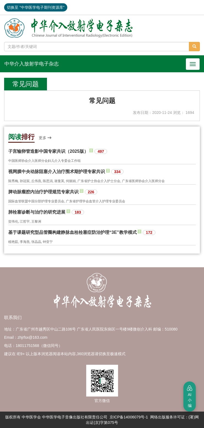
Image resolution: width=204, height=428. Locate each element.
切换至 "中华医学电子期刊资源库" (36, 7)
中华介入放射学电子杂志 (31, 64)
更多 (45, 138)
